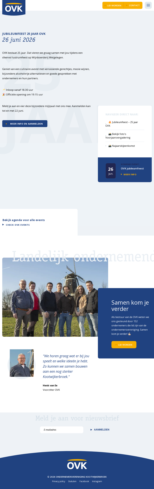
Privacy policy (58, 481)
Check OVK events (18, 224)
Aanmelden (101, 429)
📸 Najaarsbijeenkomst (121, 145)
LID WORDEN (114, 5)
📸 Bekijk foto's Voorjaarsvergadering (117, 135)
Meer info (130, 174)
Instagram (97, 481)
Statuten (72, 481)
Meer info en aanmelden (26, 123)
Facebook (84, 481)
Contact (134, 5)
